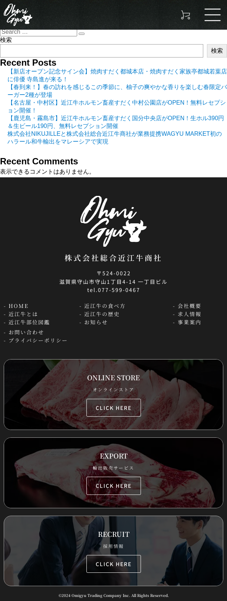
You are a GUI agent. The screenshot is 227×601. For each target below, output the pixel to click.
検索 (6, 40)
